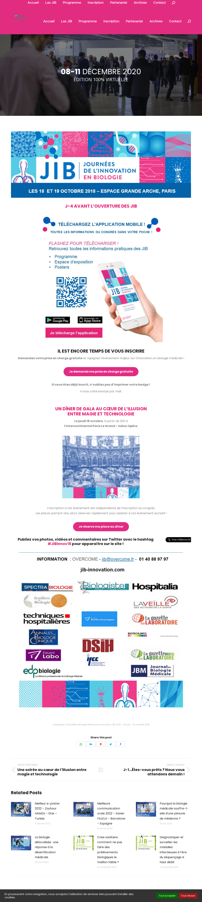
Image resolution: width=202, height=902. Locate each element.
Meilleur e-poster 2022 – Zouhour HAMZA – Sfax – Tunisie (47, 811)
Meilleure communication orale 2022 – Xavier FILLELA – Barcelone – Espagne (111, 813)
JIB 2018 (116, 724)
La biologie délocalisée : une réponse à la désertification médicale (46, 847)
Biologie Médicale (88, 724)
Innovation (105, 724)
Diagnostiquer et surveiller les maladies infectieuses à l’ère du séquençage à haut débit (173, 849)
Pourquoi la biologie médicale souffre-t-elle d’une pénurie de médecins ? (174, 811)
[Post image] (21, 809)
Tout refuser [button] (188, 895)
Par (126, 724)
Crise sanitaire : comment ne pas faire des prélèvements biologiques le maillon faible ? (109, 849)
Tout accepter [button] (167, 895)
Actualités (71, 724)
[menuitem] (48, 21)
